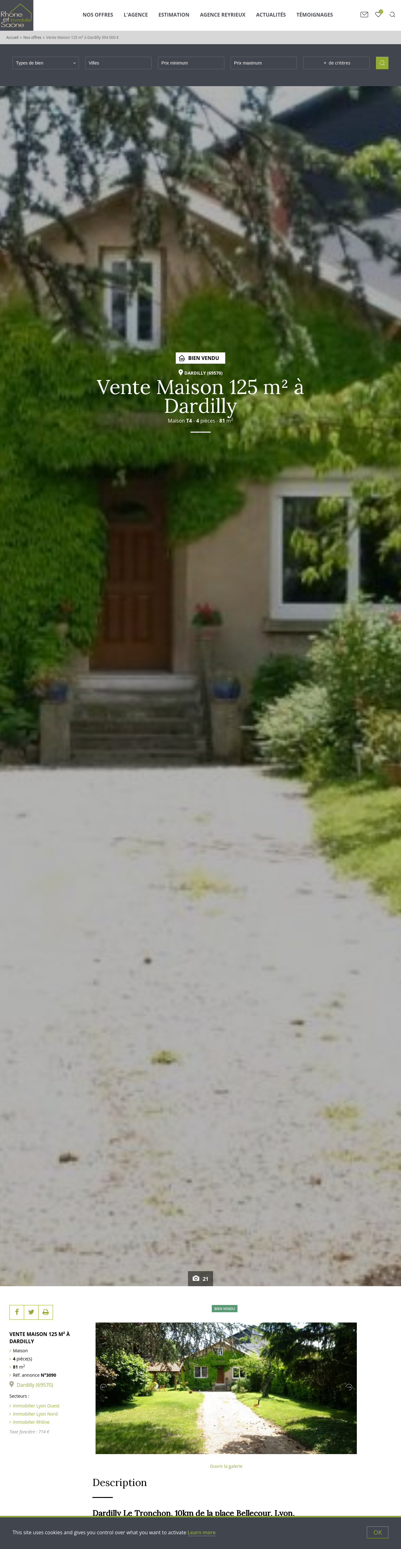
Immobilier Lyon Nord (35, 1414)
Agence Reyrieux (223, 14)
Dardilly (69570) (35, 1384)
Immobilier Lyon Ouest (36, 1406)
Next (349, 1387)
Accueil (12, 37)
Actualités (271, 14)
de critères (337, 63)
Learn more (202, 1532)
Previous (103, 1387)
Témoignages (314, 14)
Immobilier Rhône (31, 1422)
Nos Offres (98, 14)
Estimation (174, 14)
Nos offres (32, 37)
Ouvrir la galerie (226, 1466)
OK (377, 1532)
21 (204, 1279)
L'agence (136, 14)
